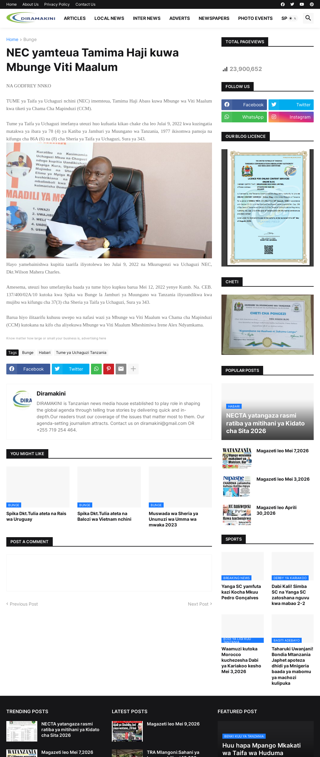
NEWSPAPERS (214, 18)
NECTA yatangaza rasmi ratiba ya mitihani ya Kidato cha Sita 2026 (70, 729)
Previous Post (24, 604)
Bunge (30, 39)
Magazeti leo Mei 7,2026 (283, 450)
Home (11, 4)
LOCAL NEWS (109, 18)
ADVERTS (179, 18)
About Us (30, 4)
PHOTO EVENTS (255, 18)
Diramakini (51, 393)
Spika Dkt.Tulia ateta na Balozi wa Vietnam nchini (104, 516)
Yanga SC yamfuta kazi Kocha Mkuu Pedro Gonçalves (241, 592)
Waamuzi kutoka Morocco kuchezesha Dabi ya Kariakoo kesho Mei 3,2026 (241, 660)
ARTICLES (75, 18)
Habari (45, 352)
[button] (292, 18)
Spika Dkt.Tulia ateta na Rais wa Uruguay (36, 516)
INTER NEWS (146, 18)
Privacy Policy (57, 4)
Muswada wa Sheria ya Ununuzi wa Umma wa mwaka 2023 (173, 519)
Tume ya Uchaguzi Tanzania (81, 352)
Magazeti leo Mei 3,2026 (283, 479)
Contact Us (85, 4)
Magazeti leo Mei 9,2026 (173, 723)
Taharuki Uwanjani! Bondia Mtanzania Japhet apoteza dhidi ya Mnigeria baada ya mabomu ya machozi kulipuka (292, 666)
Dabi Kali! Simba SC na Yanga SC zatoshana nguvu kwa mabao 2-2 (290, 595)
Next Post (198, 604)
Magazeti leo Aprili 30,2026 (277, 510)
